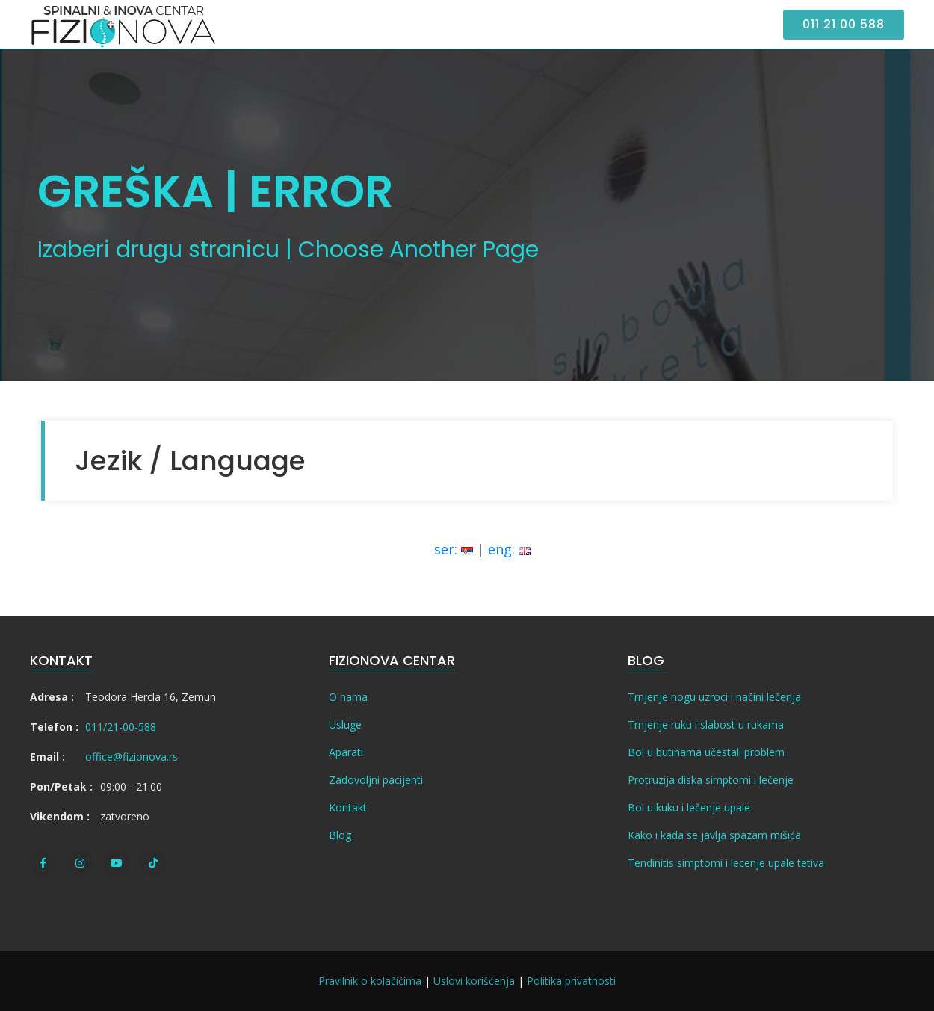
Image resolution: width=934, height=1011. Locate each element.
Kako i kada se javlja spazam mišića (714, 835)
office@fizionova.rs (131, 756)
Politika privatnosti (571, 981)
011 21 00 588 (843, 24)
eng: (509, 549)
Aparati (346, 752)
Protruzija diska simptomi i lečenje (711, 780)
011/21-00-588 (120, 727)
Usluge (345, 724)
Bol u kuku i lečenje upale (689, 807)
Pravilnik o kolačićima (369, 981)
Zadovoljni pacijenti (376, 780)
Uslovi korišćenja (474, 981)
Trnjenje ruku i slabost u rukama (706, 724)
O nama (348, 697)
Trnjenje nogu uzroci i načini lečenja (714, 697)
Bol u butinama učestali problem (706, 752)
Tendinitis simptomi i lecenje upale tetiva (726, 863)
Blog (340, 835)
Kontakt (348, 807)
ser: (453, 549)
